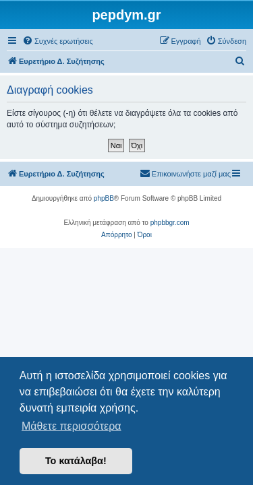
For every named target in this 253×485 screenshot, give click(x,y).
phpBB (104, 198)
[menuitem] (57, 41)
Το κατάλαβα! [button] (76, 460)
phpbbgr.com (170, 222)
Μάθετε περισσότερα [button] (71, 426)
